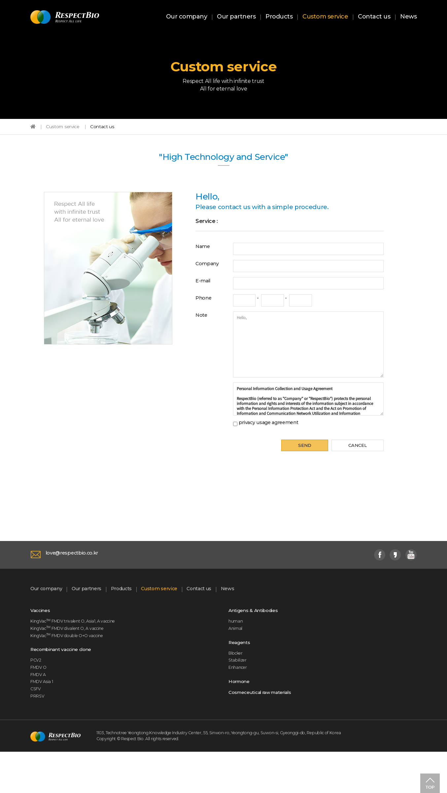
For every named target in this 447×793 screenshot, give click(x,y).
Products (278, 17)
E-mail (204, 297)
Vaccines (42, 635)
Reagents (241, 671)
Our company (186, 17)
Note (202, 334)
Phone (205, 315)
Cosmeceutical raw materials (267, 729)
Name (204, 261)
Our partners (236, 17)
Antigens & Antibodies (258, 635)
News (408, 17)
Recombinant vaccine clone (68, 680)
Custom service (325, 17)
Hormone (241, 716)
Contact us (374, 17)
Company (209, 279)
